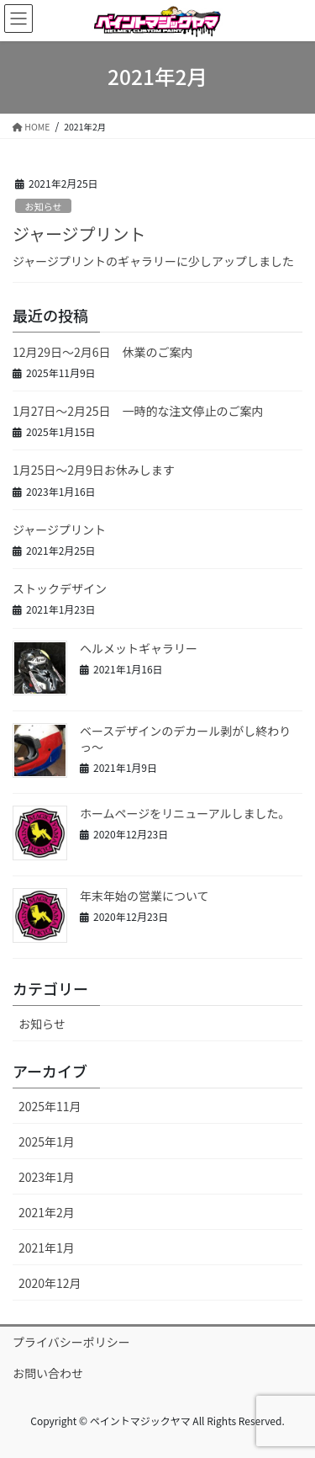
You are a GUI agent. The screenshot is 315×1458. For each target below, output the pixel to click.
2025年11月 (49, 1106)
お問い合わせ (48, 1373)
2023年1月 (46, 1176)
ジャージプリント (79, 233)
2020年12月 (49, 1282)
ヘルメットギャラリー (138, 648)
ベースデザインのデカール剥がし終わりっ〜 (185, 739)
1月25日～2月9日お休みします (94, 469)
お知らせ (43, 206)
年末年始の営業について (144, 895)
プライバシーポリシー (71, 1341)
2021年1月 (46, 1247)
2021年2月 (46, 1212)
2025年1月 (46, 1141)
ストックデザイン (60, 588)
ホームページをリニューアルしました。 (185, 813)
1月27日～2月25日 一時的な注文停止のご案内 (138, 410)
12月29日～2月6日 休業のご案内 (103, 351)
